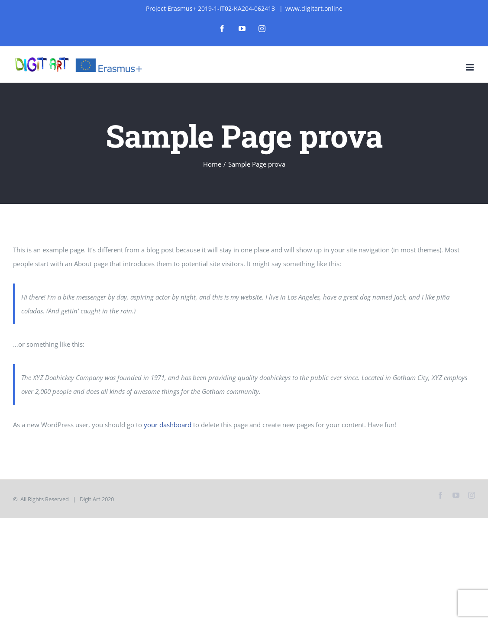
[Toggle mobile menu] (470, 67)
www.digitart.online (314, 8)
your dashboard (167, 424)
